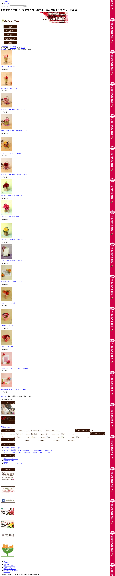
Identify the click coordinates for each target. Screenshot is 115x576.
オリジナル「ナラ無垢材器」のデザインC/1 (12, 216)
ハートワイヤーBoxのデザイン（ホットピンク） (13, 109)
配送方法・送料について (10, 569)
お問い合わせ (7, 564)
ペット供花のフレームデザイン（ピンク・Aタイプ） (14, 389)
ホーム (5, 561)
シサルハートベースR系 (7, 346)
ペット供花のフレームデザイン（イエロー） (12, 281)
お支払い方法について (9, 567)
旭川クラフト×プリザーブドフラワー (13, 463)
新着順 (23, 48)
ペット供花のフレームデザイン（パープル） (12, 260)
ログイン (3, 426)
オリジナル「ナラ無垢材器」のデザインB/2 (12, 239)
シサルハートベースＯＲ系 (8, 303)
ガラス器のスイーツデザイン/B (9, 88)
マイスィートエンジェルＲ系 (11, 449)
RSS (5, 572)
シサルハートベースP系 (7, 325)
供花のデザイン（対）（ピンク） (12, 447)
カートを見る (7, 3)
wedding (6, 462)
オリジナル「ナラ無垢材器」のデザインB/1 (12, 195)
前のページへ (4, 49)
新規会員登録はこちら (6, 427)
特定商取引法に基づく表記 (11, 570)
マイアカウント (8, 1)
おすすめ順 (13, 48)
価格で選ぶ (7, 46)
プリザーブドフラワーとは (11, 459)
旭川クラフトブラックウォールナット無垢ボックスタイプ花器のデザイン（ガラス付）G (27, 452)
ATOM (8, 572)
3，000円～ (13, 46)
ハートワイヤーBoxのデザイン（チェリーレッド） (14, 174)
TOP (2, 46)
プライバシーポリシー (9, 566)
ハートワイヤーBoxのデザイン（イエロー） (12, 153)
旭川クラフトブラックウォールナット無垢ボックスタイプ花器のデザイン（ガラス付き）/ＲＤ (28, 450)
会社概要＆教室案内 (9, 460)
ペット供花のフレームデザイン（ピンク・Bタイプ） (14, 368)
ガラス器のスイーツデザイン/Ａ (9, 67)
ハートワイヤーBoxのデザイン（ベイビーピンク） (14, 130)
